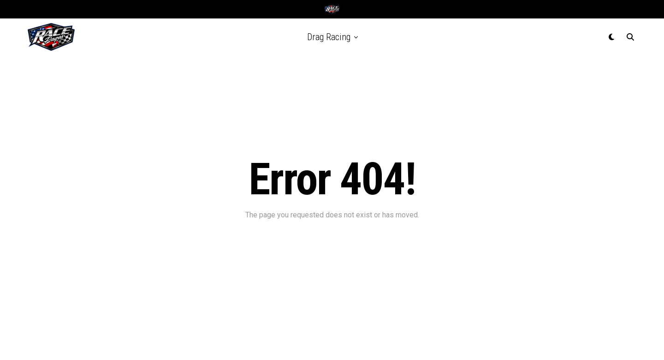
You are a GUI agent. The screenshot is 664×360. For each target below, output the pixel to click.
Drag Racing (328, 36)
